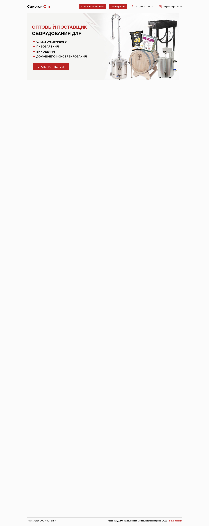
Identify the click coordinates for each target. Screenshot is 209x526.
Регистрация (117, 6)
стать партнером (50, 66)
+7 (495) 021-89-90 (144, 6)
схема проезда (175, 521)
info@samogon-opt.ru (172, 6)
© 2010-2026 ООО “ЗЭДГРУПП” (42, 521)
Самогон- (38, 7)
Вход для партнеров (92, 6)
